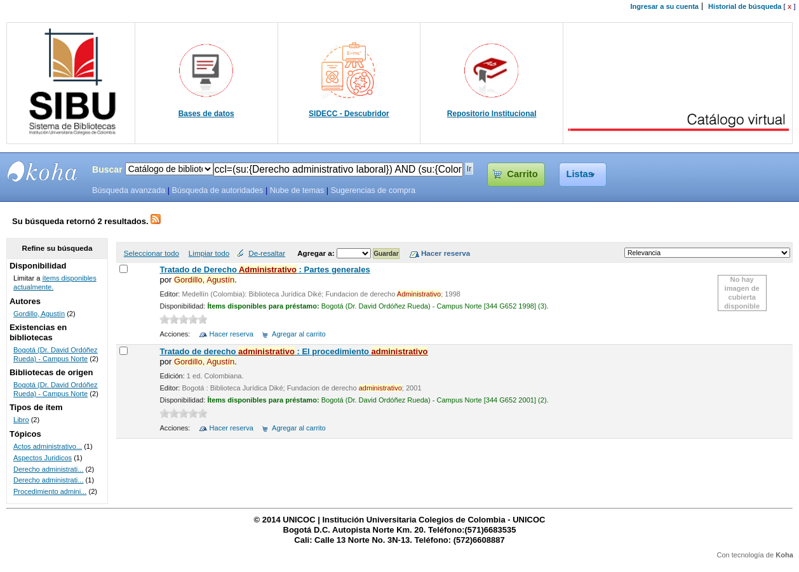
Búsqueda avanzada (128, 190)
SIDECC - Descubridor (349, 113)
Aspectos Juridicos (42, 458)
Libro (21, 419)
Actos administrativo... (47, 446)
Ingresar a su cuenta (665, 6)
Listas (579, 174)
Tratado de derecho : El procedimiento (293, 351)
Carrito (522, 174)
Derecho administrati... (48, 469)
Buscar (107, 169)
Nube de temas (297, 190)
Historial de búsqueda (744, 6)
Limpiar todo (209, 253)
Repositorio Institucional (492, 113)
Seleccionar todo (151, 253)
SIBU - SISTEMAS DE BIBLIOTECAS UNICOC (42, 171)
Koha (784, 555)
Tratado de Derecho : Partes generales (264, 269)
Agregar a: (317, 253)
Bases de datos (206, 113)
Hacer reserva (231, 334)
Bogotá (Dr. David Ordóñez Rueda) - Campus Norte (55, 354)
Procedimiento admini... (49, 491)
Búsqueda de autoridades (217, 190)
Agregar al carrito (299, 334)
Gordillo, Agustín (39, 313)
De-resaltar (266, 253)
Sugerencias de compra (373, 190)
